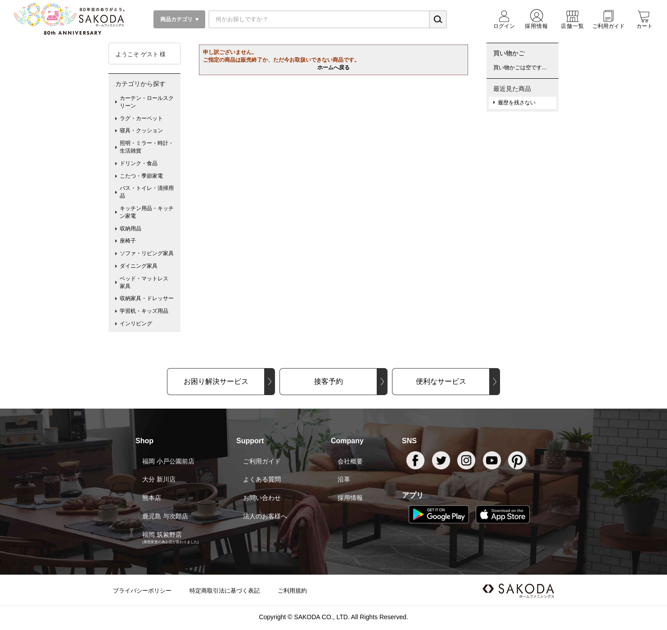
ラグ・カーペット (141, 118)
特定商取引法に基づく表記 (224, 590)
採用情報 (350, 497)
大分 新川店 (159, 479)
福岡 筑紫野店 (162, 534)
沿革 (344, 479)
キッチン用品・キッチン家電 (147, 212)
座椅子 (128, 241)
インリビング (136, 323)
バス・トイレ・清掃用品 (147, 192)
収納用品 (130, 228)
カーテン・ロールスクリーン (147, 102)
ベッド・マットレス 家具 (147, 282)
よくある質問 (262, 479)
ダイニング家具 (139, 266)
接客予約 (328, 381)
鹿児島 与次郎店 (165, 516)
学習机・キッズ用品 (144, 311)
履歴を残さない (517, 102)
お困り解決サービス (216, 381)
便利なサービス (441, 381)
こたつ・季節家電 (141, 176)
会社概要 (350, 461)
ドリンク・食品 (139, 163)
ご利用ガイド (262, 461)
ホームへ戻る (333, 67)
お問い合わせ (262, 497)
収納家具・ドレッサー (147, 298)
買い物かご (509, 53)
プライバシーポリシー (142, 590)
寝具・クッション (141, 130)
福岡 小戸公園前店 (168, 461)
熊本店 (151, 497)
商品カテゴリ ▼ (179, 19)
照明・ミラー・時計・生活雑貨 (147, 147)
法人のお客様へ (265, 516)
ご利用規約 (292, 590)
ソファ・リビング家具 (147, 253)
